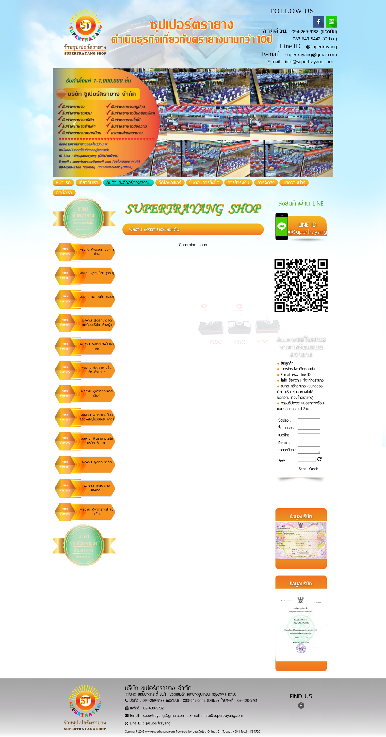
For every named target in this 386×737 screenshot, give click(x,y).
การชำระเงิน (238, 182)
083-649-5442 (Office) (315, 38)
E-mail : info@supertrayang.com (300, 61)
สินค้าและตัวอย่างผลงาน (128, 182)
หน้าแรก (65, 182)
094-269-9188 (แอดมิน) (314, 31)
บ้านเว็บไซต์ (199, 731)
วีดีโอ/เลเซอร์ (170, 182)
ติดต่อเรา (64, 193)
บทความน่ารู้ (294, 182)
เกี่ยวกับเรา (88, 182)
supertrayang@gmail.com (311, 54)
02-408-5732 (153, 708)
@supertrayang (321, 46)
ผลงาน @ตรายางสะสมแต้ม (154, 229)
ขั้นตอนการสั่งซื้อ (204, 182)
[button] (74, 122)
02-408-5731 (247, 700)
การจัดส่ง (265, 182)
